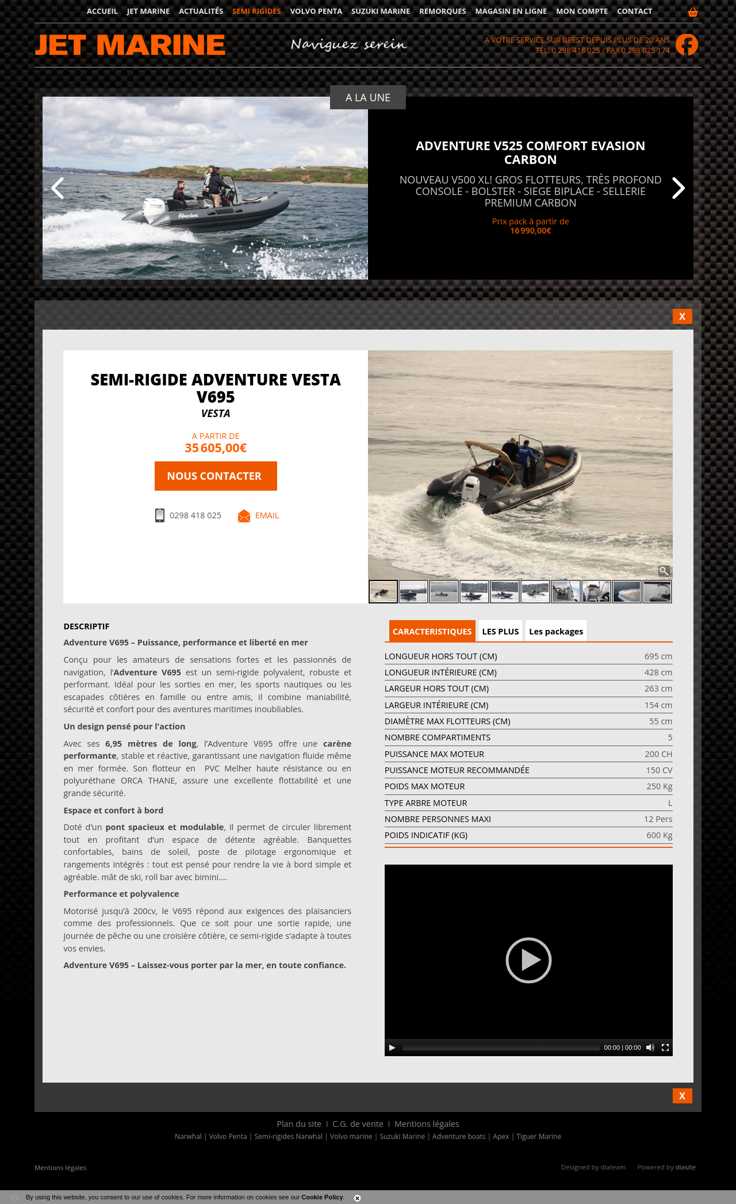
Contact (634, 11)
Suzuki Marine (380, 11)
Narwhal (188, 1136)
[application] (529, 960)
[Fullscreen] (665, 1047)
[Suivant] (677, 188)
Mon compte (582, 11)
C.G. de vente (358, 1123)
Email (267, 515)
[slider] (501, 1047)
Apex (501, 1136)
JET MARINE (148, 11)
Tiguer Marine (538, 1136)
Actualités (201, 11)
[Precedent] (59, 188)
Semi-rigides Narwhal (289, 1136)
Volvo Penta (316, 11)
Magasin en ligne (511, 11)
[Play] (392, 1047)
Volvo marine (351, 1136)
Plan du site (299, 1123)
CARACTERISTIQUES (432, 631)
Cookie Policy (322, 1197)
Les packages (556, 631)
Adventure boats (459, 1136)
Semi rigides (256, 11)
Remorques (442, 11)
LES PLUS (500, 631)
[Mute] (650, 1047)
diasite (686, 1167)
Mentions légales (426, 1123)
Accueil (102, 11)
